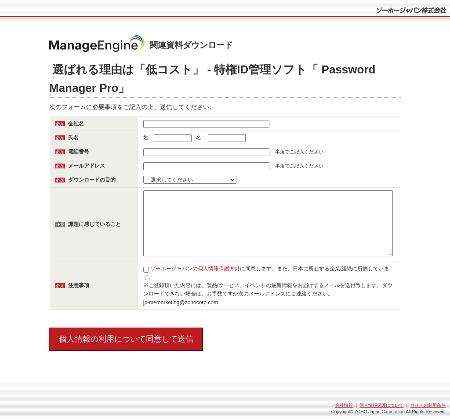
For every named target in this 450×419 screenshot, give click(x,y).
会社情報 (344, 405)
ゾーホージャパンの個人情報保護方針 (195, 269)
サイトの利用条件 (428, 405)
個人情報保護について (381, 405)
